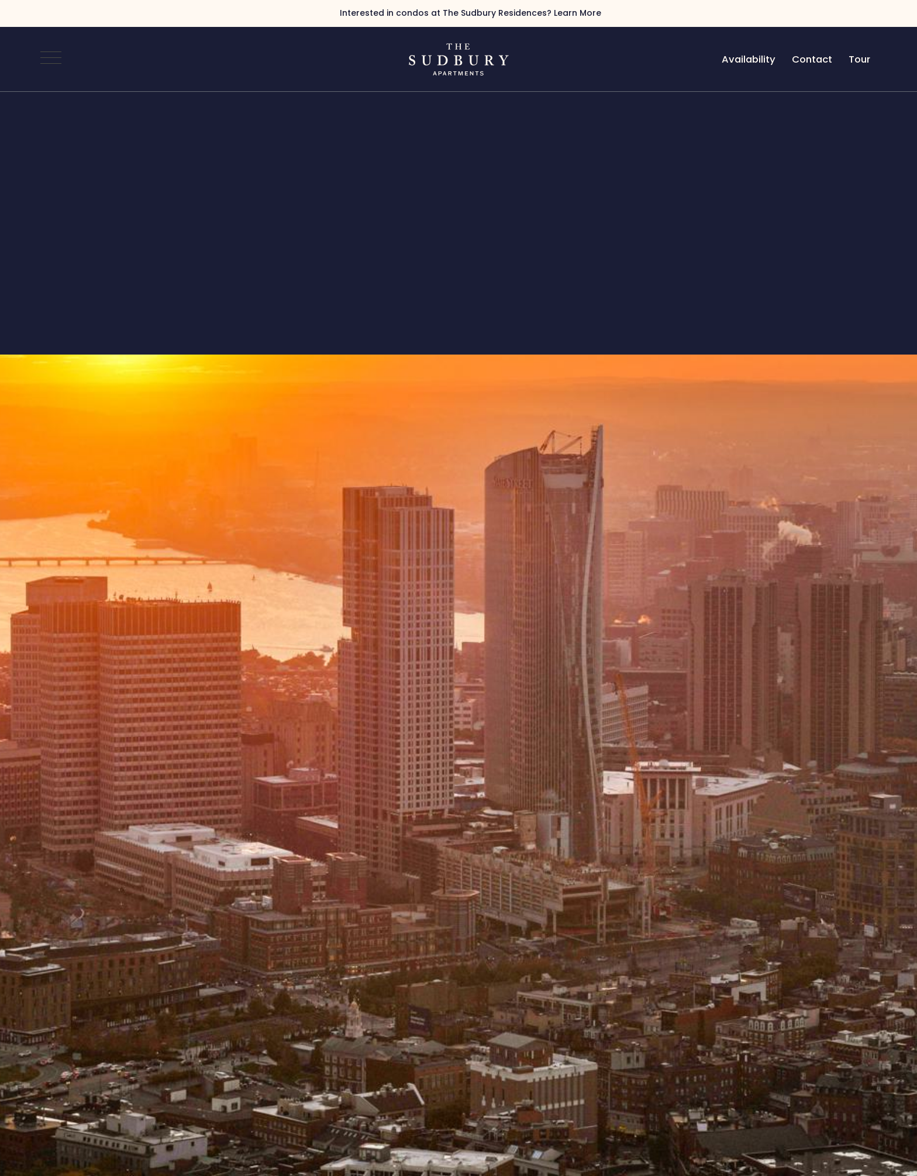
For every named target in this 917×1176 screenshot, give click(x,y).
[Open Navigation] (51, 59)
